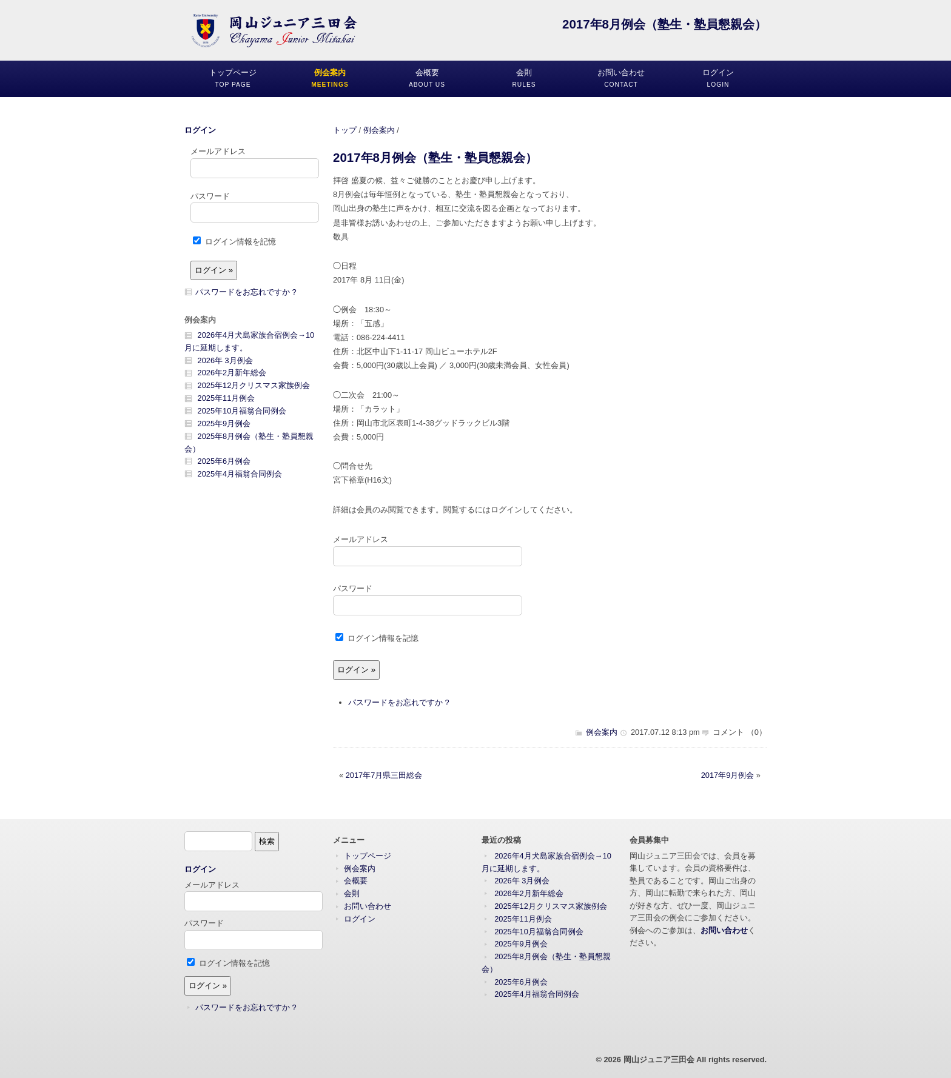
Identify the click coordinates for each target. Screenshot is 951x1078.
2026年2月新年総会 (232, 372)
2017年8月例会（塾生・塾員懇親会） (435, 157)
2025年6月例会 (224, 461)
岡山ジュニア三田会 (658, 1059)
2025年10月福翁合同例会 (242, 410)
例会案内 (379, 130)
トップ (345, 130)
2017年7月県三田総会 (384, 775)
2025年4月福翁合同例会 (240, 473)
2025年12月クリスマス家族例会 (254, 385)
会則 (352, 893)
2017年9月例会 (727, 775)
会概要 (356, 880)
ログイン (200, 130)
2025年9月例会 (224, 423)
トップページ (367, 855)
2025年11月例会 (226, 398)
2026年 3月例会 (225, 360)
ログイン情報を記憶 (376, 638)
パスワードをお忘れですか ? (398, 702)
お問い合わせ (367, 906)
